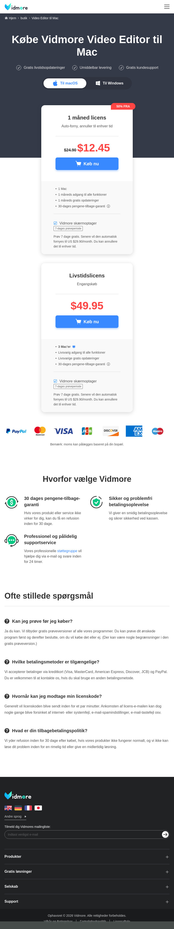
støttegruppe (67, 551)
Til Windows (113, 83)
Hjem (12, 18)
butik (24, 18)
